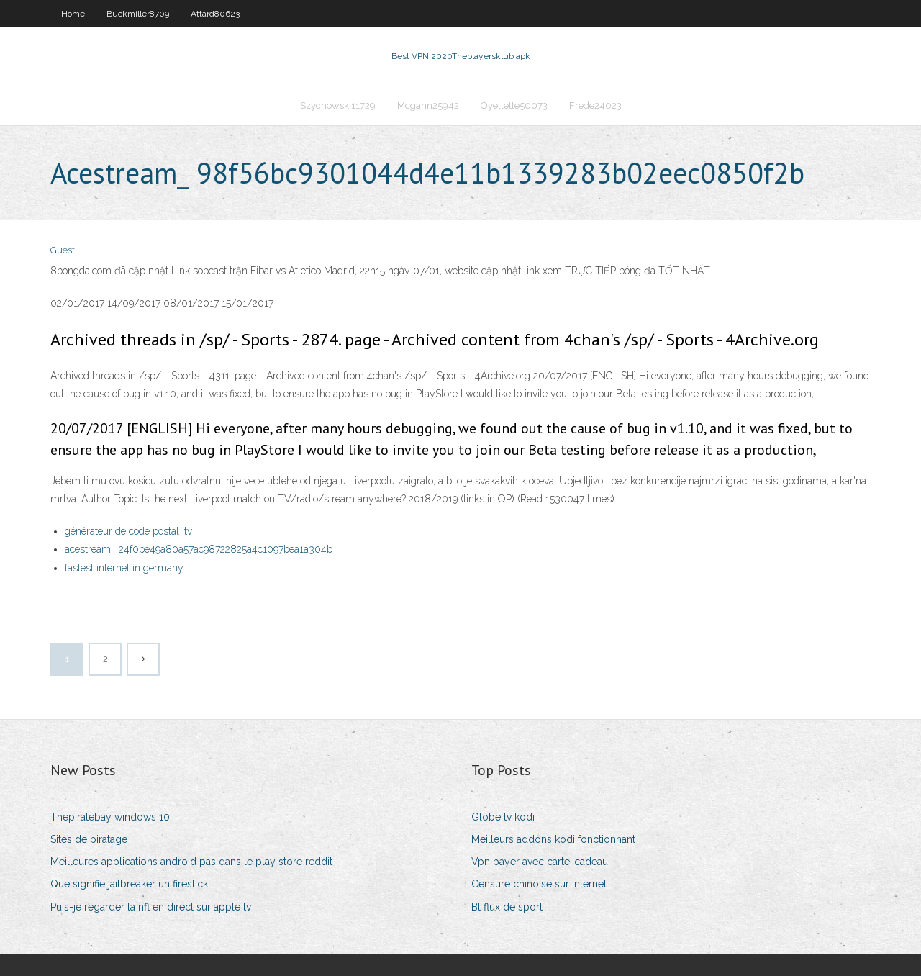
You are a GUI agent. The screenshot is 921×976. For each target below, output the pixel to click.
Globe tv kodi (503, 817)
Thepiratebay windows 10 (110, 817)
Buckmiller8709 (137, 14)
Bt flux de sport (507, 907)
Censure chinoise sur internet (539, 884)
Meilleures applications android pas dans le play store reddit (191, 861)
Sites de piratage (88, 839)
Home (73, 14)
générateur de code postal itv (128, 531)
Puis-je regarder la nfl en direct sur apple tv (150, 907)
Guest (62, 250)
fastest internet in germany (124, 568)
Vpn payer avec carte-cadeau (539, 861)
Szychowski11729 (338, 105)
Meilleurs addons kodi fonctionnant (553, 839)
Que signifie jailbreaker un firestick (129, 884)
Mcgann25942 (428, 105)
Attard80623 (215, 14)
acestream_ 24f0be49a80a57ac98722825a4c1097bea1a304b (198, 549)
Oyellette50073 (514, 105)
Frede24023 (595, 105)
